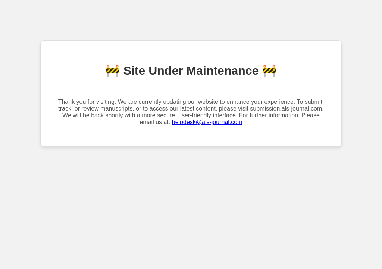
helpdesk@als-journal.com (207, 122)
